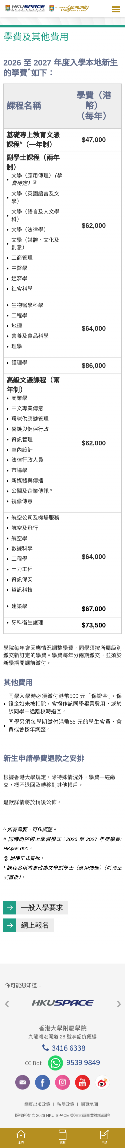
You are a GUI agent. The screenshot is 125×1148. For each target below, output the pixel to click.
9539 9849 (74, 1062)
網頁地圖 (89, 1104)
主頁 (21, 1140)
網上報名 (35, 925)
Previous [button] (7, 1004)
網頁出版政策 (37, 1104)
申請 (104, 1140)
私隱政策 (65, 1104)
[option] (62, 1003)
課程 (62, 1140)
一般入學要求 (42, 907)
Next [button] (118, 1004)
